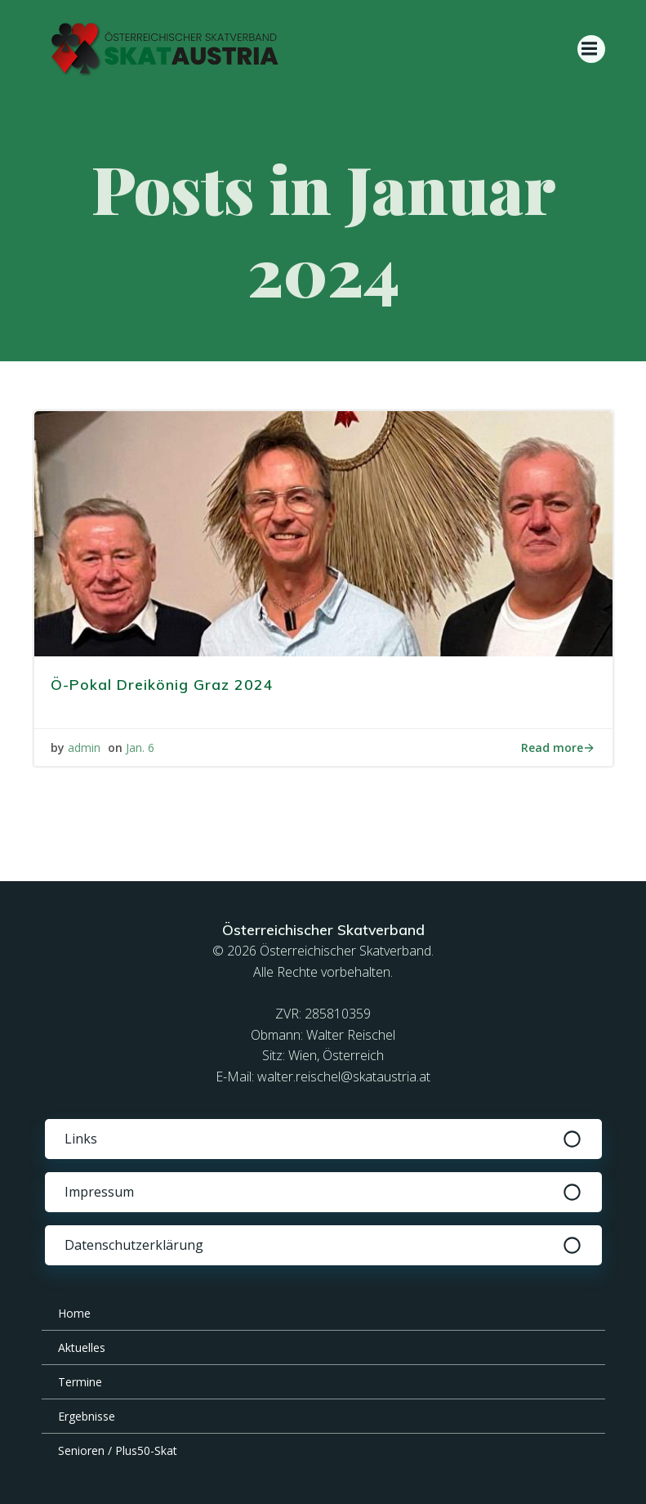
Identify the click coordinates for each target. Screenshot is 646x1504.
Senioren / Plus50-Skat (117, 1450)
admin (84, 747)
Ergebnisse (86, 1416)
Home (74, 1313)
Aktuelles (81, 1347)
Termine (80, 1382)
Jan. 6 (140, 747)
